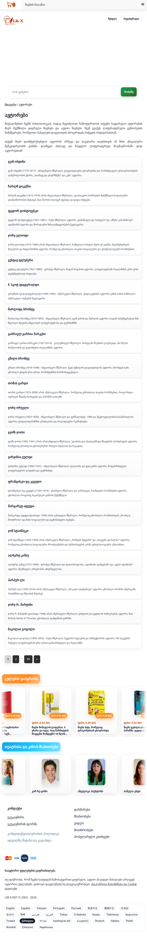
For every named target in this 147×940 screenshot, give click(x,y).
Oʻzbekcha (80, 914)
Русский (76, 908)
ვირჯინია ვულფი (20, 457)
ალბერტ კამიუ (18, 555)
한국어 (10, 914)
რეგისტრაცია (131, 18)
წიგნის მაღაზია (35, 4)
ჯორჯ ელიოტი (18, 235)
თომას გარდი (18, 383)
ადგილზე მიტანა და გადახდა (29, 840)
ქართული (27, 920)
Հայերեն (82, 920)
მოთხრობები (83, 830)
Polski (129, 920)
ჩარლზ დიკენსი (19, 186)
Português (59, 908)
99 (28, 659)
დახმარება (82, 809)
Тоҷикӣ (10, 920)
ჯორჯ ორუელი (18, 408)
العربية (49, 914)
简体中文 (93, 908)
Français (41, 908)
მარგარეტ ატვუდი (21, 506)
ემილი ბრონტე (18, 358)
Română (11, 927)
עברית (43, 920)
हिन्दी (23, 914)
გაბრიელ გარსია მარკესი (27, 334)
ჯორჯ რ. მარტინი (20, 605)
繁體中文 (109, 908)
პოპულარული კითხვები (91, 836)
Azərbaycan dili (61, 920)
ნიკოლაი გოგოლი (21, 629)
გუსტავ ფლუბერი (20, 260)
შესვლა (112, 18)
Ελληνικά (27, 927)
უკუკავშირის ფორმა (22, 824)
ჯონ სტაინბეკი (18, 531)
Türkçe (63, 914)
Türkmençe (112, 914)
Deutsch (99, 920)
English (10, 908)
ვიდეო (79, 823)
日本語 (124, 908)
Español (25, 908)
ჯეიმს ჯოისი (16, 432)
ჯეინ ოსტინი (16, 162)
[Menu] (143, 4)
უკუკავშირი (15, 817)
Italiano (115, 920)
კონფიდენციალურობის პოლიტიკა (33, 833)
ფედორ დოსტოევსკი (23, 211)
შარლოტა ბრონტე (21, 309)
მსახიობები (82, 816)
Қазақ (96, 914)
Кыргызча (132, 914)
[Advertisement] (73, 55)
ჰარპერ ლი (16, 580)
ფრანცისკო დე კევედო (24, 481)
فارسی (35, 914)
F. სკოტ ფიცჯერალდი (23, 285)
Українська (46, 927)
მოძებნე (128, 91)
